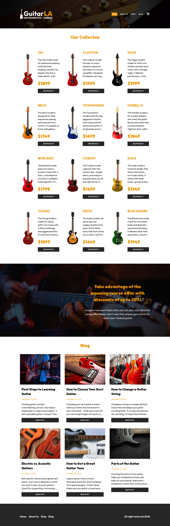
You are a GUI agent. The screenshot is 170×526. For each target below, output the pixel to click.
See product (48, 91)
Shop (133, 14)
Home (114, 14)
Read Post (40, 420)
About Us (34, 516)
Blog (141, 14)
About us (124, 14)
